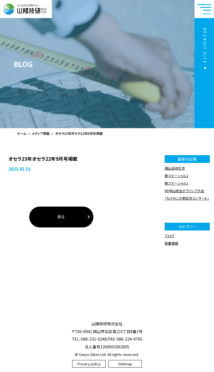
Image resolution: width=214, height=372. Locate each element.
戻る (61, 216)
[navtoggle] (204, 9)
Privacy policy (89, 363)
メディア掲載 (41, 133)
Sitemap (125, 363)
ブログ (169, 235)
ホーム (21, 133)
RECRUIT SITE (205, 46)
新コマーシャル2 (176, 175)
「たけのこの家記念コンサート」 (187, 198)
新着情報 (171, 243)
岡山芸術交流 (175, 168)
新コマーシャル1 (176, 183)
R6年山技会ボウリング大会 (184, 190)
